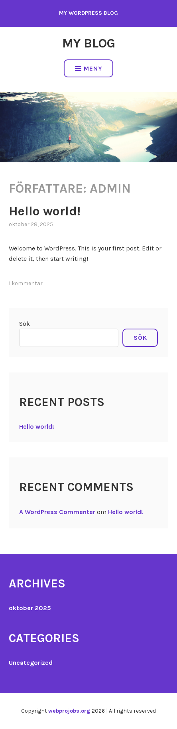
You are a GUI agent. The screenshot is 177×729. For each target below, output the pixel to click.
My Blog (88, 43)
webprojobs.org (69, 710)
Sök (24, 323)
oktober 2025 (30, 608)
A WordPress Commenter (57, 512)
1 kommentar (26, 283)
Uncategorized (31, 662)
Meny (88, 68)
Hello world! (45, 211)
